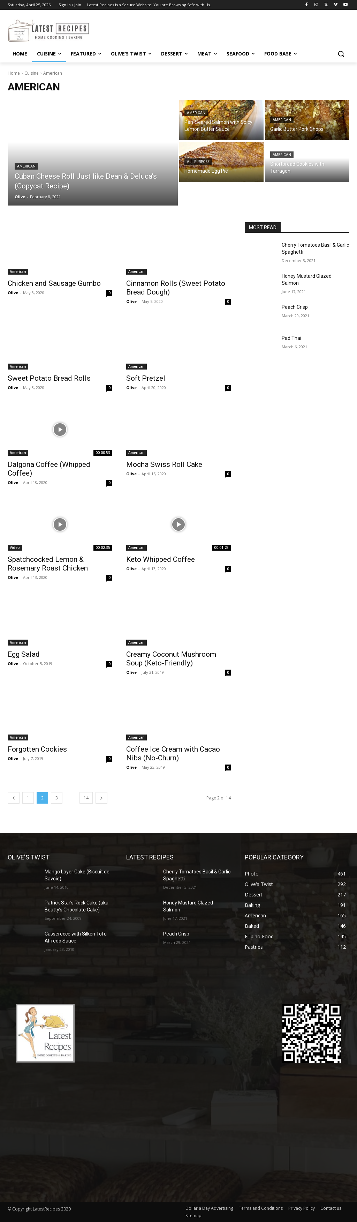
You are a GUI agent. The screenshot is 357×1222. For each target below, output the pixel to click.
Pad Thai (291, 338)
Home (14, 73)
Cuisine (31, 73)
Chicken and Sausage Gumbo (54, 283)
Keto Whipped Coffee (160, 559)
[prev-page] (14, 798)
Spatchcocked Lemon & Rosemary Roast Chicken (48, 563)
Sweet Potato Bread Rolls (49, 378)
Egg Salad (24, 654)
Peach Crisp (295, 307)
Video (15, 547)
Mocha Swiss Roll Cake (164, 464)
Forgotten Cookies (37, 749)
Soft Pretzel (145, 378)
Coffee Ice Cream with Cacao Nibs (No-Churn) (173, 753)
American (26, 166)
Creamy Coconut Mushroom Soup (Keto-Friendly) (171, 658)
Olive (13, 292)
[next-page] (101, 798)
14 (86, 798)
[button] (341, 53)
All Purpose (198, 162)
